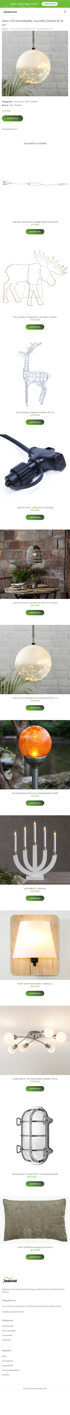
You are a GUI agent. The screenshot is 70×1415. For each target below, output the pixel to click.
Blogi (4, 1356)
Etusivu (5, 29)
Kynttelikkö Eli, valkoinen (35, 888)
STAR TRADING (31, 101)
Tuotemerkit (18, 101)
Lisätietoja (12, 118)
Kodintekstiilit (8, 1326)
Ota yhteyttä (7, 1361)
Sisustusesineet (9, 1330)
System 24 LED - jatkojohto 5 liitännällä (35, 507)
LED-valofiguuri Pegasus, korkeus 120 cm (35, 412)
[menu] (65, 12)
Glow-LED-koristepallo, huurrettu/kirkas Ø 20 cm (35, 698)
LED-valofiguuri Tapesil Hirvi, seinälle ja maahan (35, 317)
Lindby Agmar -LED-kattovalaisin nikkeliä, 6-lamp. (35, 1079)
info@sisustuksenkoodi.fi (13, 1312)
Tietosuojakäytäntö (10, 1370)
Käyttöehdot (7, 1365)
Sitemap (5, 1375)
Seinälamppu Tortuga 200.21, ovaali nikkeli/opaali (35, 1174)
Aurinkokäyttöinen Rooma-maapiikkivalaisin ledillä (35, 793)
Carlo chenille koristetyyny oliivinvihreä (35, 1247)
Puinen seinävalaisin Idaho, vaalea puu (35, 983)
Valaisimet (6, 1340)
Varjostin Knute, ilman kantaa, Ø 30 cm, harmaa (35, 602)
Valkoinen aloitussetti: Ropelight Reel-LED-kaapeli (35, 222)
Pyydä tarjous (50, 4)
